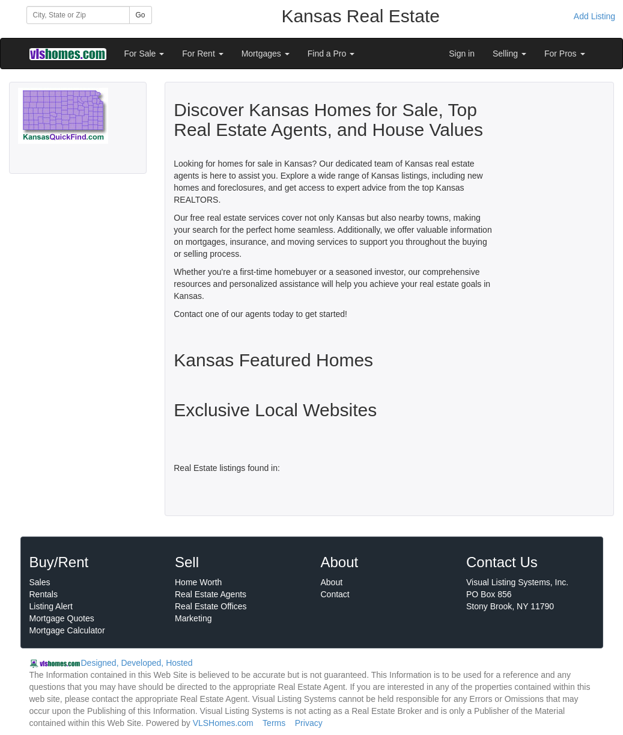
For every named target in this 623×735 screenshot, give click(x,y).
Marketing (193, 618)
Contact (335, 594)
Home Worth (198, 582)
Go (140, 15)
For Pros (564, 53)
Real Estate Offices (211, 606)
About (332, 582)
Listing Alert (51, 606)
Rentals (43, 594)
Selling (509, 53)
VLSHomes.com (223, 723)
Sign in (462, 53)
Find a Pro (331, 53)
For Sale (144, 53)
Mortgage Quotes (61, 618)
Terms (274, 723)
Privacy (309, 723)
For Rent (202, 53)
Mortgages (266, 53)
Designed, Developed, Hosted (137, 663)
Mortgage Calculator (67, 630)
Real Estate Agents (210, 594)
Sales (39, 582)
